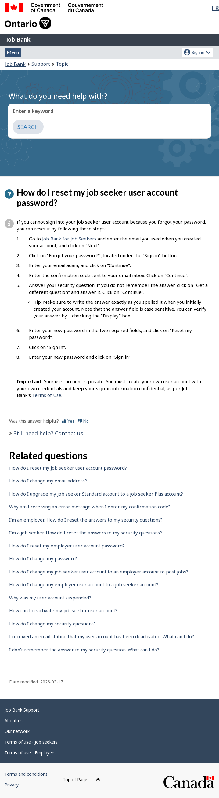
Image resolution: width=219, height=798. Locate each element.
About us (14, 720)
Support (40, 63)
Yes (68, 420)
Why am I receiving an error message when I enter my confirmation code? (90, 506)
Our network (17, 731)
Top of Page (81, 779)
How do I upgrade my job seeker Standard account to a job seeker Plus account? (96, 494)
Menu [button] (13, 52)
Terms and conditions (26, 774)
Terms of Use (46, 395)
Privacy (12, 785)
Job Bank (18, 39)
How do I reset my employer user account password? (67, 546)
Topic (62, 63)
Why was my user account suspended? (50, 598)
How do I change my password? (43, 558)
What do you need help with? (58, 96)
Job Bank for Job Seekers (69, 239)
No (83, 420)
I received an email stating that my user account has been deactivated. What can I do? (101, 636)
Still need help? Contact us (47, 433)
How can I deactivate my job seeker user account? (63, 610)
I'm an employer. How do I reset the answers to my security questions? (86, 520)
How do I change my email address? (48, 481)
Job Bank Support (22, 710)
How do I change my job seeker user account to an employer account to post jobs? (98, 572)
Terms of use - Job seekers (31, 742)
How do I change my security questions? (52, 623)
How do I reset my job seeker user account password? (68, 468)
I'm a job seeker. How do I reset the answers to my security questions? (85, 532)
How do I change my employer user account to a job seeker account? (83, 584)
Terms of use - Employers (30, 753)
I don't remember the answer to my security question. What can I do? (84, 649)
